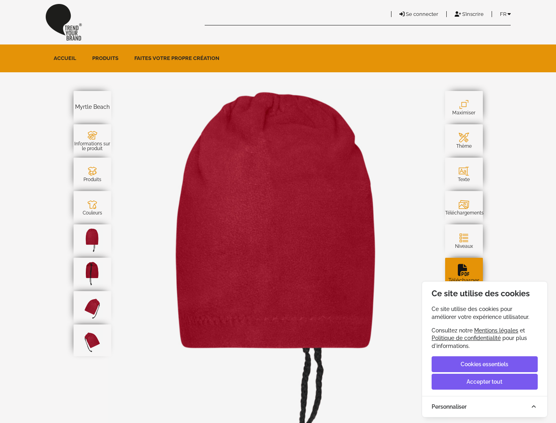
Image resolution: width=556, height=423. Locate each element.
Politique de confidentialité (466, 338)
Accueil (65, 58)
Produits (105, 58)
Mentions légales (496, 330)
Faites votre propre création (176, 58)
